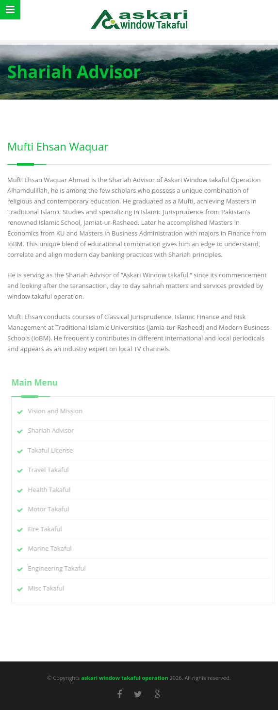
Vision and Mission (58, 410)
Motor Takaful (51, 509)
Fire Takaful (48, 528)
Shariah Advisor (54, 430)
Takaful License (53, 450)
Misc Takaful (49, 588)
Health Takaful (52, 489)
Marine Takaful (52, 548)
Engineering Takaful (59, 568)
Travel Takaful (51, 469)
